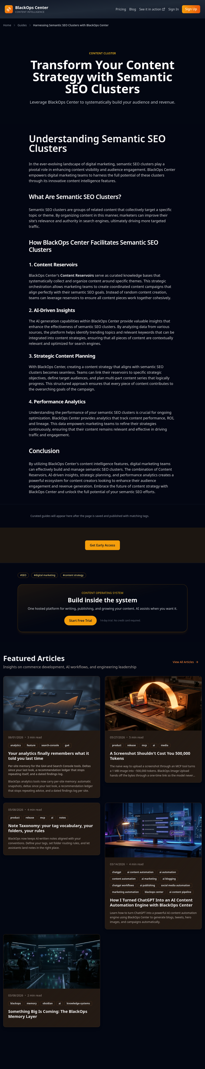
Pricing (121, 9)
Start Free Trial (80, 620)
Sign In (173, 9)
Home (7, 25)
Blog (132, 9)
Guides (22, 25)
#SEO (23, 575)
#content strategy (73, 575)
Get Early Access (102, 545)
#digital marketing (44, 575)
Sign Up (191, 9)
